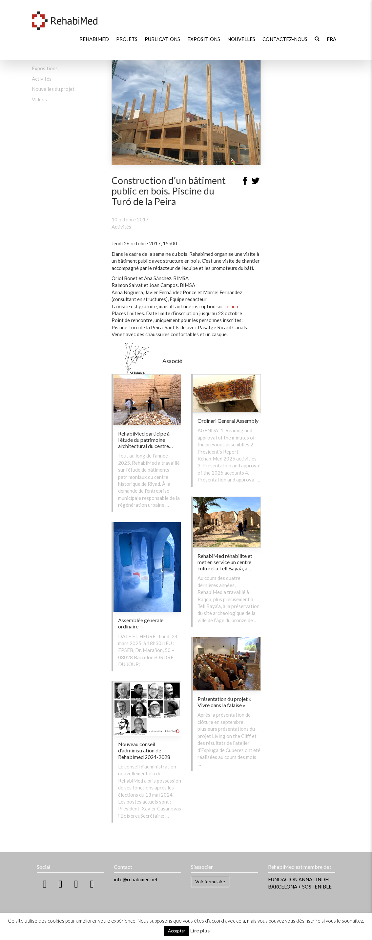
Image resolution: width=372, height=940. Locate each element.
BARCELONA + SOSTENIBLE (300, 886)
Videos (39, 99)
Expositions (203, 39)
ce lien (231, 306)
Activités (42, 79)
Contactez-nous (284, 39)
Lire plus (200, 930)
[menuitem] (331, 39)
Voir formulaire (210, 881)
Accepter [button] (176, 930)
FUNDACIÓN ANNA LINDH (298, 879)
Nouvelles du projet (53, 89)
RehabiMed (94, 39)
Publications (162, 39)
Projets (126, 39)
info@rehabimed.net (136, 879)
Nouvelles (241, 39)
